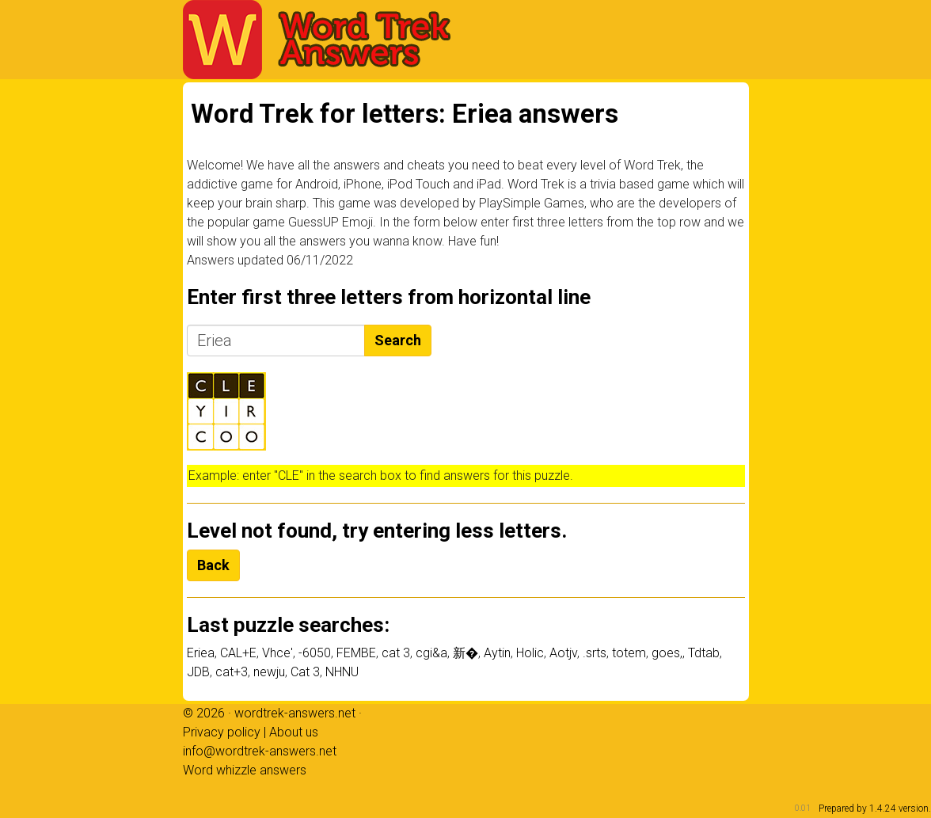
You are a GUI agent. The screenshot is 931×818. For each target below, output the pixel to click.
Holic (530, 652)
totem (629, 652)
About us (293, 732)
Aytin (497, 652)
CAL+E (238, 652)
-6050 (314, 652)
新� (465, 652)
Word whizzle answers (244, 770)
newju (269, 671)
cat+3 (231, 671)
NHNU (342, 671)
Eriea (201, 652)
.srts (594, 652)
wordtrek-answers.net (294, 713)
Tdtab (704, 652)
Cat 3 (305, 671)
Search (397, 340)
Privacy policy (221, 732)
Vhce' (277, 652)
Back (213, 565)
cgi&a (431, 652)
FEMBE (356, 652)
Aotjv (563, 652)
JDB (198, 671)
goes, (667, 652)
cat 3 (396, 652)
